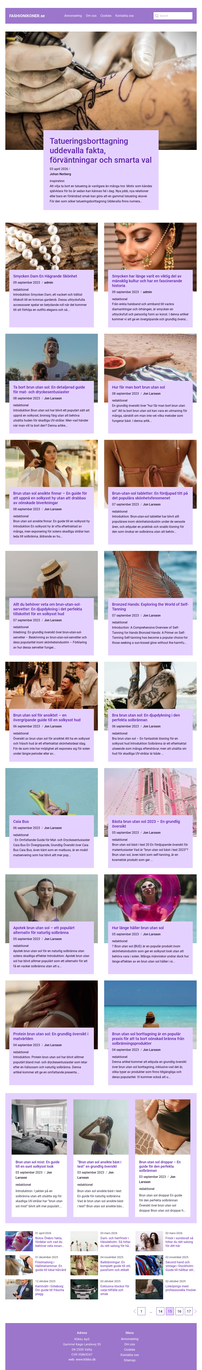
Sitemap (130, 1360)
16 (179, 1311)
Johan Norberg (60, 174)
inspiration (57, 181)
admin (48, 282)
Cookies (105, 16)
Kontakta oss (124, 16)
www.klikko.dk (86, 1359)
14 (160, 1311)
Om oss (91, 16)
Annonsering (73, 16)
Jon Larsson (53, 398)
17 (189, 1311)
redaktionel (21, 290)
